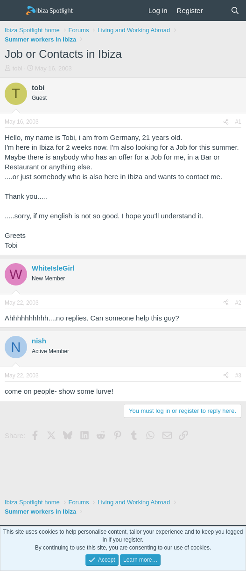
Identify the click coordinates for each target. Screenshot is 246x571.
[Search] (235, 10)
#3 (238, 375)
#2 (238, 302)
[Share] (226, 122)
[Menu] (13, 10)
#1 (238, 121)
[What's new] (216, 10)
